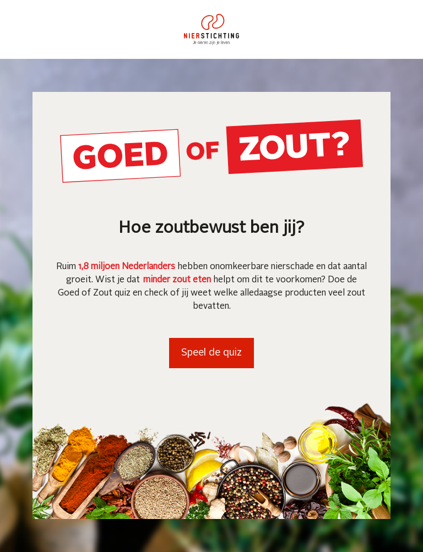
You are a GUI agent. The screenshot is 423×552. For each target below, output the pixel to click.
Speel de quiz (211, 353)
